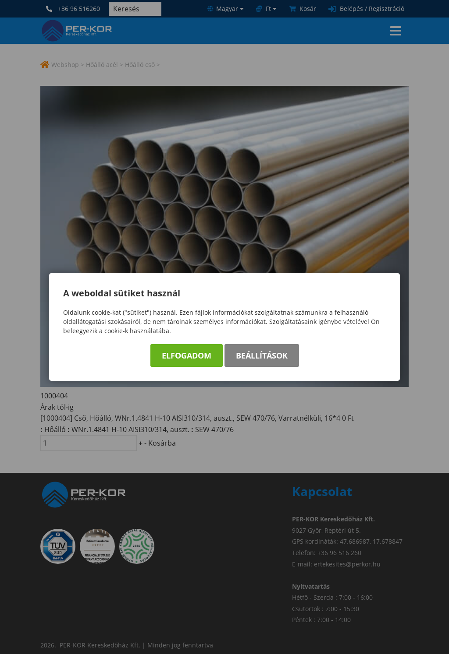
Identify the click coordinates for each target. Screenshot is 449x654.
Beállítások (262, 355)
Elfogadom (186, 355)
